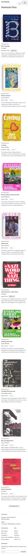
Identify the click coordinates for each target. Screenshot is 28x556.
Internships (4, 531)
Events (16, 533)
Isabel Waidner (5, 197)
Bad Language (5, 46)
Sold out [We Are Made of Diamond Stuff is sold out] (11, 199)
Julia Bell (3, 491)
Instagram (4, 535)
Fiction (2, 100)
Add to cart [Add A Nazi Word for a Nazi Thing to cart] (11, 296)
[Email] (10, 551)
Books (16, 531)
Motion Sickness (6, 95)
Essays (2, 296)
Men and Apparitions (7, 440)
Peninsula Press (5, 44)
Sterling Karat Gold (6, 341)
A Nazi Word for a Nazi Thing (9, 292)
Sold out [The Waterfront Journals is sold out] (11, 395)
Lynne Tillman (5, 98)
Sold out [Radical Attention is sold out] (11, 493)
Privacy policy (5, 539)
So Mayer (3, 48)
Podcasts (16, 535)
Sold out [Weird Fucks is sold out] (11, 248)
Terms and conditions (7, 537)
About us (16, 537)
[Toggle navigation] (24, 3)
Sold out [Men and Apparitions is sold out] (11, 445)
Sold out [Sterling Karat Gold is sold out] (11, 346)
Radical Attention (6, 489)
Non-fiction (3, 50)
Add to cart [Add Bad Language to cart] (13, 50)
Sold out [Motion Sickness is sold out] (11, 100)
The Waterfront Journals (8, 391)
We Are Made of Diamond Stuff (10, 195)
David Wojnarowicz (6, 393)
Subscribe (23, 551)
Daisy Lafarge (5, 147)
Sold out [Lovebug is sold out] (13, 149)
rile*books (5, 2)
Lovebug (3, 145)
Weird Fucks (4, 243)
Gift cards (4, 533)
